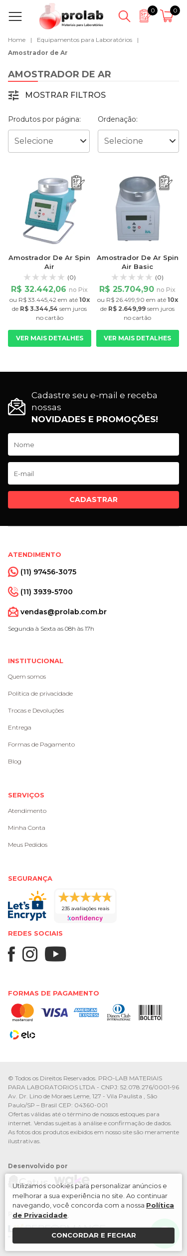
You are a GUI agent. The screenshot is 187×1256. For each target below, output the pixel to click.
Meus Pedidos (27, 844)
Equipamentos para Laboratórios (84, 39)
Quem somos (27, 676)
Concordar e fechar (93, 1235)
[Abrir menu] (17, 16)
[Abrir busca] (124, 16)
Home (16, 39)
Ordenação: (118, 119)
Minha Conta (26, 827)
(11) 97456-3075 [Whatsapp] (48, 571)
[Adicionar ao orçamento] (78, 183)
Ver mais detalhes (49, 338)
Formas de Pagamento (41, 744)
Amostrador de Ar (38, 52)
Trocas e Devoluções (36, 710)
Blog (14, 761)
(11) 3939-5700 (46, 591)
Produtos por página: (44, 119)
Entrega (19, 727)
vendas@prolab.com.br (63, 611)
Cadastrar (93, 499)
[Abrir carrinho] (168, 16)
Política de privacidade (40, 693)
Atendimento (27, 810)
